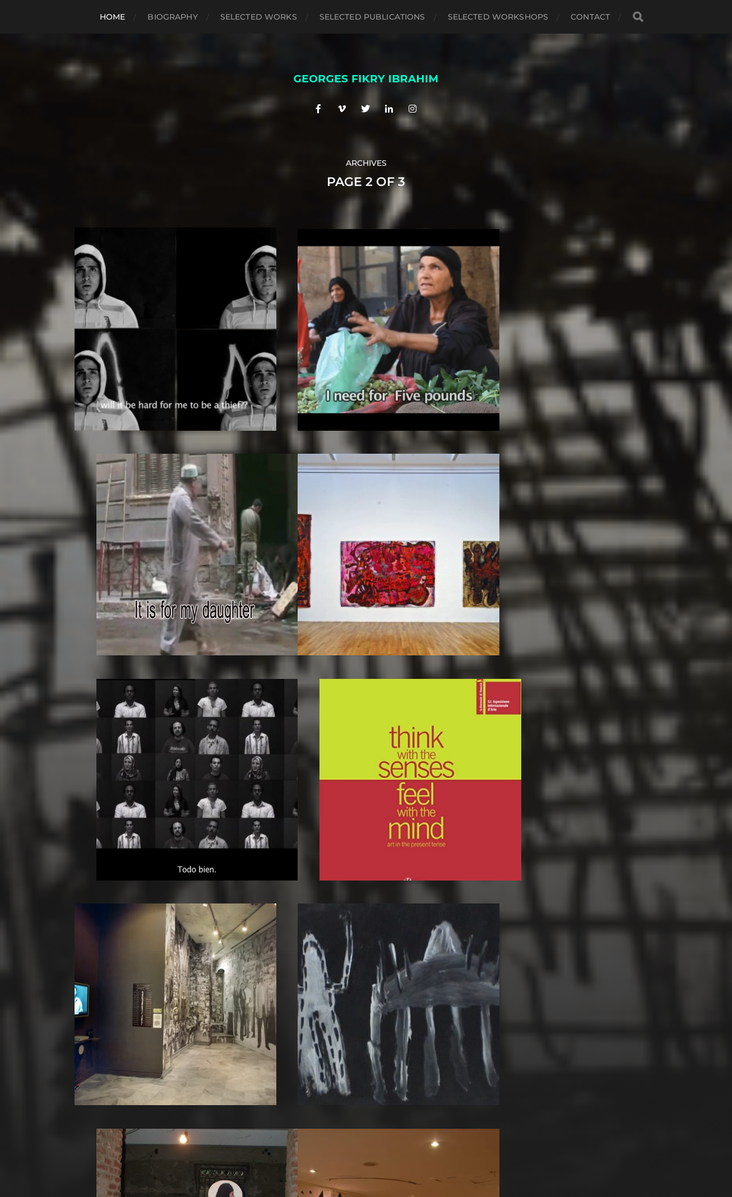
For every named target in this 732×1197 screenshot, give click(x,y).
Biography (172, 17)
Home (113, 17)
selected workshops (498, 17)
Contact (590, 17)
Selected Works (258, 17)
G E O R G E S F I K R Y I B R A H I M (387, 1121)
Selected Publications (372, 17)
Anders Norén (387, 1147)
